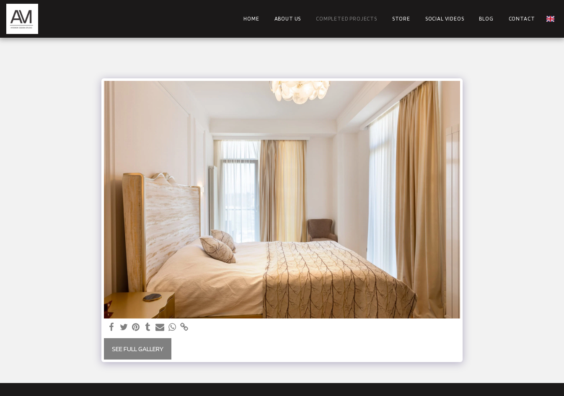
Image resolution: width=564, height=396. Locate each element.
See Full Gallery (137, 348)
